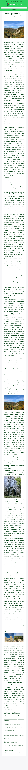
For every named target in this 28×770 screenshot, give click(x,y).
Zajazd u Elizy (20, 204)
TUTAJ (12, 339)
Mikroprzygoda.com (16, 4)
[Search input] (13, 7)
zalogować (10, 752)
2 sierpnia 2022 (6, 738)
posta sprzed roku (10, 291)
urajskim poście (9, 109)
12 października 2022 (7, 721)
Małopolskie (9, 709)
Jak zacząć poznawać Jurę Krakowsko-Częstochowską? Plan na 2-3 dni (14, 44)
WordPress (17, 768)
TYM (17, 214)
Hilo (23, 222)
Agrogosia (7, 131)
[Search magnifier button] (26, 7)
